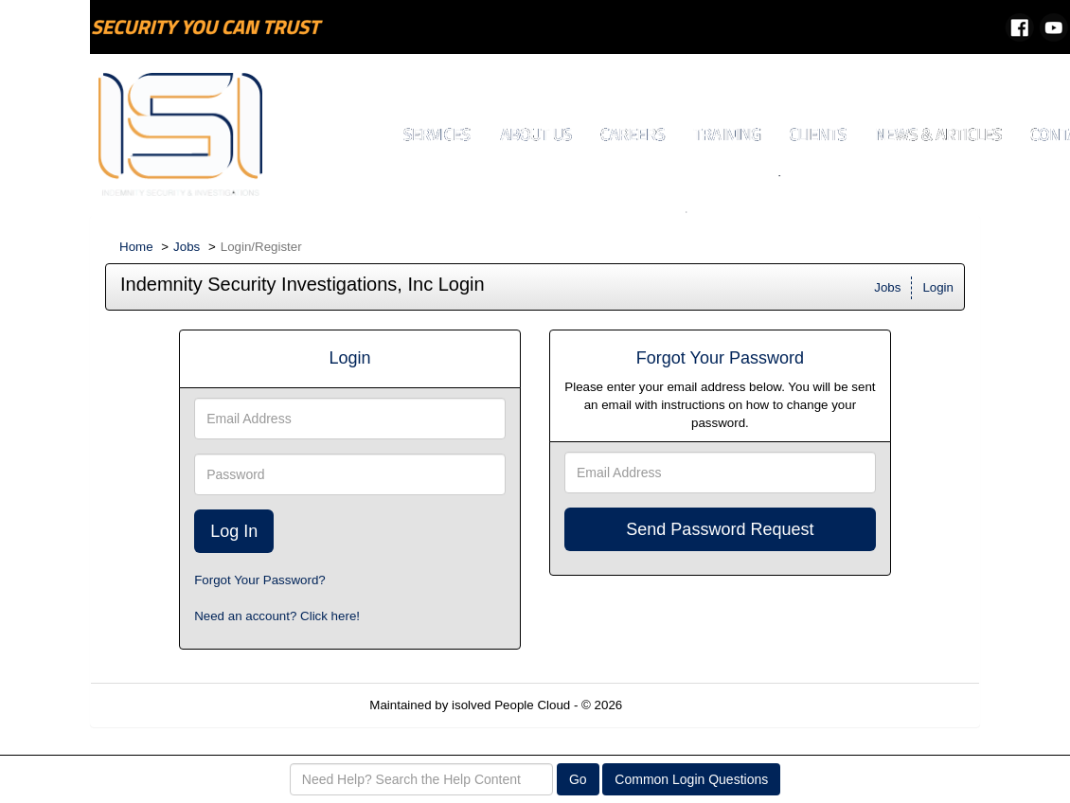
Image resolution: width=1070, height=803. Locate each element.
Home (136, 247)
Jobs (186, 247)
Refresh (678, 705)
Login (938, 287)
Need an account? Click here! (277, 616)
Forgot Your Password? (260, 580)
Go (578, 779)
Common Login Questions (691, 779)
